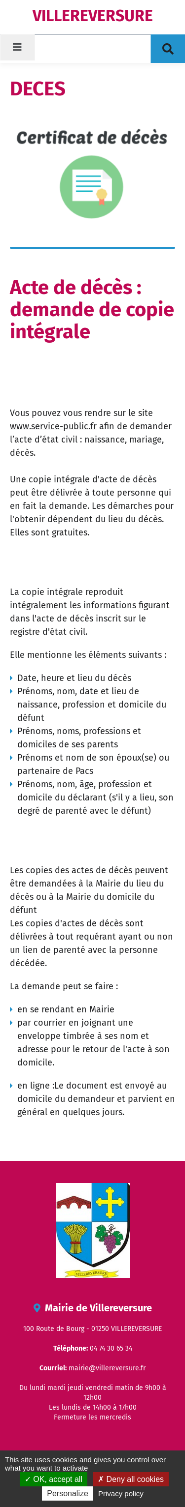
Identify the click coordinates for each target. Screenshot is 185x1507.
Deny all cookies (131, 1479)
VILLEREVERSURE (93, 15)
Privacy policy (121, 1493)
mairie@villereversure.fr (107, 1368)
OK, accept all (53, 1479)
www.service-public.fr (53, 426)
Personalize (67, 1493)
